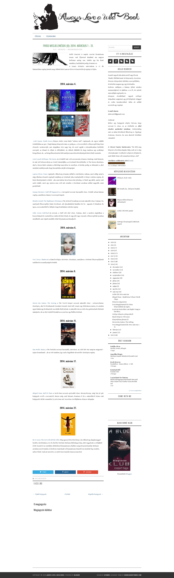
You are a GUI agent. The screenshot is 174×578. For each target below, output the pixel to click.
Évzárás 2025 (114, 372)
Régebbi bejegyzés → (95, 494)
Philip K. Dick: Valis (124, 178)
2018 (112, 253)
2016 (112, 259)
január (115, 332)
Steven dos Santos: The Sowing (44, 303)
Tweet (43, 472)
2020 (112, 248)
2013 (112, 335)
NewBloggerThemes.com (132, 575)
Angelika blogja (116, 354)
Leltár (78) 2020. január (125, 211)
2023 (112, 242)
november (116, 270)
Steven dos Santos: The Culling (122, 322)
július (115, 281)
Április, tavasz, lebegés (118, 348)
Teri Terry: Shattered (40, 260)
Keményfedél (115, 370)
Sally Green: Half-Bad (41, 213)
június (115, 283)
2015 (112, 262)
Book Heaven (115, 362)
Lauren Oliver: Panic (40, 174)
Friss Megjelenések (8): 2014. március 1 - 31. (68, 45)
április (115, 289)
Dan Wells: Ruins (39, 350)
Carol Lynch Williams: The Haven (44, 159)
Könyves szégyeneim (119, 302)
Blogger (129, 474)
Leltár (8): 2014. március (120, 294)
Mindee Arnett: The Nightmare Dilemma (47, 201)
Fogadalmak (51, 36)
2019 (112, 251)
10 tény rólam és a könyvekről (122, 314)
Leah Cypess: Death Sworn (43, 141)
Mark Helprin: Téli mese (121, 317)
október (116, 272)
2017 (112, 256)
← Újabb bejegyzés (39, 494)
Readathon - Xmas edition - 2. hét (121, 364)
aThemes (107, 575)
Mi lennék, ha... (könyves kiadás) (128, 189)
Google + (87, 472)
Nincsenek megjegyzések (75, 49)
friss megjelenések (40, 478)
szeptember (117, 275)
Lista (130, 161)
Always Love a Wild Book (55, 575)
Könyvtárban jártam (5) (120, 319)
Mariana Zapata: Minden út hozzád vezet (124, 356)
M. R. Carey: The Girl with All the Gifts (46, 440)
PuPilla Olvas (115, 346)
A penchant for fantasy (119, 378)
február (115, 330)
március (116, 292)
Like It (65, 472)
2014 (112, 264)
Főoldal (38, 36)
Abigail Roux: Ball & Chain (42, 393)
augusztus (116, 278)
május (115, 286)
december (116, 267)
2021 (112, 245)
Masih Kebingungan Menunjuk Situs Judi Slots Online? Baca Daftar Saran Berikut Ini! (124, 382)
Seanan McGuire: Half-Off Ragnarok (46, 192)
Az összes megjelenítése (135, 390)
